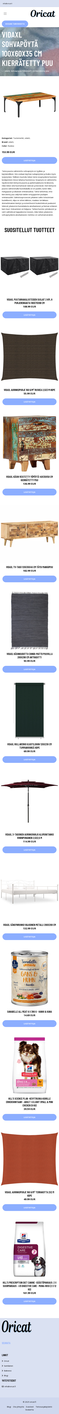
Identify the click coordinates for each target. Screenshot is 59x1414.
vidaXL (27, 138)
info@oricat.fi (7, 4)
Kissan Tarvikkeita (15, 24)
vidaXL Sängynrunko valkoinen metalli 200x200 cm (29, 924)
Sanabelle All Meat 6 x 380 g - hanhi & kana (29, 1011)
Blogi (6, 1375)
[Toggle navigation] (5, 13)
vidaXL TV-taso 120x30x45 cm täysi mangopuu (29, 567)
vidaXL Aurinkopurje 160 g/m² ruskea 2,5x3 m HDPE (29, 389)
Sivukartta (29, 1409)
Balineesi (7, 1370)
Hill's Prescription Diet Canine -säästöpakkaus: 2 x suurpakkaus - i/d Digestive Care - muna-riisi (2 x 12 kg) (29, 1286)
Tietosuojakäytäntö (44, 1406)
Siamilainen (8, 1366)
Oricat (6, 1361)
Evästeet (30, 1406)
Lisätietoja (29, 160)
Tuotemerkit (18, 138)
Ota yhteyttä (18, 1406)
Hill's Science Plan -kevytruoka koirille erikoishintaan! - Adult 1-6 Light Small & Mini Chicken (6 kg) (29, 1102)
